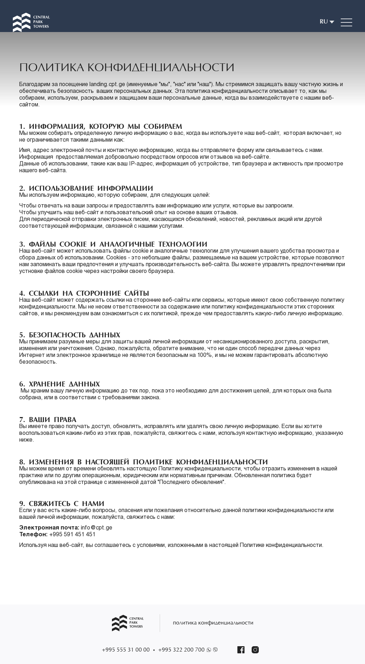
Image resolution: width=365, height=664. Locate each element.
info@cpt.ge (97, 528)
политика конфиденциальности (213, 623)
